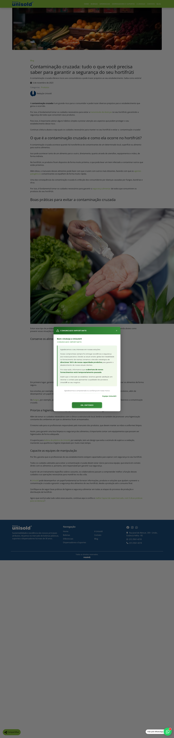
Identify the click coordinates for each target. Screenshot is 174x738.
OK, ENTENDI (87, 405)
